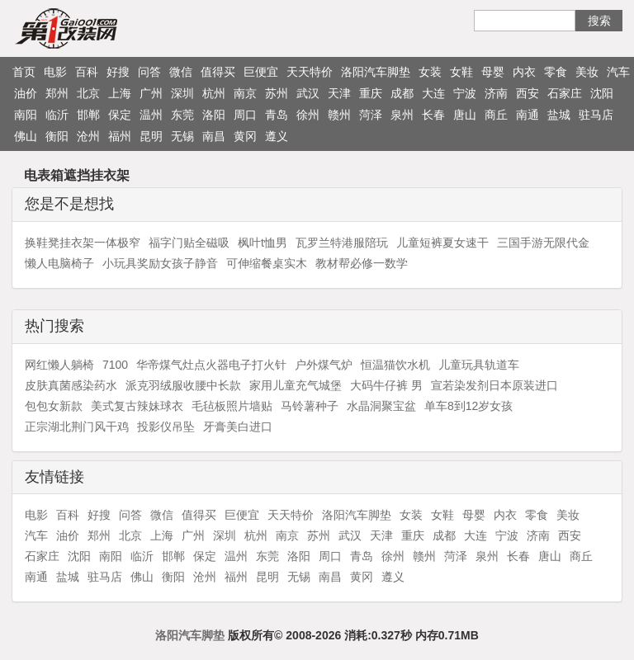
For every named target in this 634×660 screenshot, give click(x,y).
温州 (151, 114)
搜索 (599, 20)
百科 (86, 71)
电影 (55, 71)
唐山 (464, 114)
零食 (555, 71)
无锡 (182, 136)
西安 (527, 93)
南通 (527, 114)
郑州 (57, 93)
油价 (25, 93)
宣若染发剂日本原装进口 (494, 385)
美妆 (587, 71)
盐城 (558, 114)
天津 (339, 93)
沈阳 (601, 93)
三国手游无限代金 (543, 242)
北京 (88, 93)
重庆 (370, 93)
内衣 (524, 71)
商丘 (496, 114)
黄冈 (245, 136)
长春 (433, 114)
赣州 (339, 114)
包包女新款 (54, 405)
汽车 (618, 71)
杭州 (213, 93)
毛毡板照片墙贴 (232, 405)
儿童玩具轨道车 (478, 364)
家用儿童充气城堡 (295, 385)
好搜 (118, 71)
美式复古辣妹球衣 (137, 405)
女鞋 (461, 71)
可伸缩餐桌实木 (266, 263)
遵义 (276, 136)
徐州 (307, 114)
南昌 (213, 136)
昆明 (151, 136)
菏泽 (370, 114)
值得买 (218, 71)
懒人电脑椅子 (59, 263)
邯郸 (88, 114)
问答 (149, 71)
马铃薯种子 (309, 405)
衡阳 (57, 136)
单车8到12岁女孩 (468, 405)
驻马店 (596, 114)
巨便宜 (261, 71)
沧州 (88, 136)
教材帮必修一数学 (361, 263)
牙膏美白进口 (237, 426)
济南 (496, 93)
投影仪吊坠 (166, 426)
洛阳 (213, 114)
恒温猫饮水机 (395, 364)
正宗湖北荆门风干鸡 (77, 426)
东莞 (182, 114)
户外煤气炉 (323, 364)
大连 (433, 93)
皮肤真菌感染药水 (71, 385)
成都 (402, 93)
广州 (151, 93)
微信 (180, 71)
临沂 (57, 114)
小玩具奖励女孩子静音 (160, 263)
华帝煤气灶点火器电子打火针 (211, 364)
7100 (115, 364)
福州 (119, 136)
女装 (430, 71)
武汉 (307, 93)
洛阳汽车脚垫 (375, 71)
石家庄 (564, 93)
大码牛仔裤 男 (386, 385)
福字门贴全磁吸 (189, 242)
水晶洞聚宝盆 (381, 405)
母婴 (492, 71)
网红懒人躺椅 (59, 364)
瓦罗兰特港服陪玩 (342, 242)
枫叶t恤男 (262, 242)
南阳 (25, 114)
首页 (23, 71)
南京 (245, 93)
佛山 (25, 136)
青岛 (276, 114)
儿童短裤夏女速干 (442, 242)
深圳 (182, 93)
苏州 (276, 93)
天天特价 (309, 71)
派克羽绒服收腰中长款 (183, 385)
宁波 (464, 93)
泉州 (402, 114)
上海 (119, 93)
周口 (245, 114)
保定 (119, 114)
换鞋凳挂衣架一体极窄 (82, 242)
